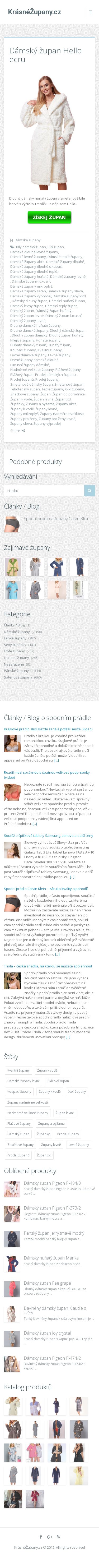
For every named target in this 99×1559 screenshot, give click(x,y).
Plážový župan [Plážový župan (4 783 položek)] (58, 1081)
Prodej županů (22, 379)
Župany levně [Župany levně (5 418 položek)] (51, 1144)
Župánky (17, 404)
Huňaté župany (48, 340)
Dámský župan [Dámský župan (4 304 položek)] (18, 1134)
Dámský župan (22, 310)
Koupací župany (23, 350)
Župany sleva (21, 423)
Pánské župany (16, 670)
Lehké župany (15, 638)
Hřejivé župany (22, 340)
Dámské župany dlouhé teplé (33, 271)
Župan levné (44, 399)
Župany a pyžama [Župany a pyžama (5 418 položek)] (51, 1123)
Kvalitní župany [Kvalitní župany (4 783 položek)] (18, 1070)
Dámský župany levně (27, 320)
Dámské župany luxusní (31, 281)
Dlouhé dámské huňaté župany (35, 325)
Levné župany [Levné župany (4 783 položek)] (79, 1144)
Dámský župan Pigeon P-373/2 (52, 1208)
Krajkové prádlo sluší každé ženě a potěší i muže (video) (48, 729)
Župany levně (46, 409)
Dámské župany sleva (65, 291)
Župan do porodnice (68, 394)
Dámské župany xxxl (69, 296)
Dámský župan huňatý (54, 310)
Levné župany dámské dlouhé (34, 359)
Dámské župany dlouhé (65, 261)
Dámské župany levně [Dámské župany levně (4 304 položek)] (23, 1081)
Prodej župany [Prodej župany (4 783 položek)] (68, 1134)
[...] (56, 760)
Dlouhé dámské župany (29, 330)
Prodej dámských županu (55, 374)
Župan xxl (63, 399)
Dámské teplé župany (65, 256)
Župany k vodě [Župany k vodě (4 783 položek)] (50, 1091)
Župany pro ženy (23, 418)
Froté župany (14, 651)
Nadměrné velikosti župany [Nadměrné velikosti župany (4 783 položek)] (27, 1113)
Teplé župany (52, 389)
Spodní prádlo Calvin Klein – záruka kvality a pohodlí (46, 888)
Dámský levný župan (27, 305)
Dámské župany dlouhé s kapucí (36, 266)
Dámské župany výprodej (30, 296)
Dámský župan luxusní (63, 315)
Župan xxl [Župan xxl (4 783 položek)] (44, 1155)
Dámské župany (28, 240)
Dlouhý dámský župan (68, 330)
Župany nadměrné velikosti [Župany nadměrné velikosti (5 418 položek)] (27, 1102)
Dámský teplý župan (61, 305)
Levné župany (59, 355)
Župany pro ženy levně (57, 418)
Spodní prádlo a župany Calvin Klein (56, 519)
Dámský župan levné (27, 315)
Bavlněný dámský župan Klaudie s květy (55, 1310)
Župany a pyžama (40, 404)
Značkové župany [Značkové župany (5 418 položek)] (20, 1144)
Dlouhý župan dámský (30, 335)
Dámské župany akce (27, 261)
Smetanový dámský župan (31, 384)
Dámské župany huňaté (29, 276)
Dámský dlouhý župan (30, 300)
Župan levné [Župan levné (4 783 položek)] (65, 1113)
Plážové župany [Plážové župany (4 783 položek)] (19, 1123)
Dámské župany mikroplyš (31, 286)
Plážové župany (68, 369)
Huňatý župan (59, 345)
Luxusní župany (16, 657)
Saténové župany (18, 677)
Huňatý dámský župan (28, 345)
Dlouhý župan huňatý (66, 335)
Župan (45, 394)
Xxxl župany (74, 389)
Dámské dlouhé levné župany (34, 252)
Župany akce (66, 404)
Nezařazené (14, 664)
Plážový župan (22, 374)
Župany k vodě (22, 409)
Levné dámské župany (28, 355)
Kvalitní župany (49, 350)
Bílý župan (56, 247)
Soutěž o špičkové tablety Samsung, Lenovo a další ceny (48, 835)
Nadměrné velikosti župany (32, 369)
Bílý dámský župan (31, 247)
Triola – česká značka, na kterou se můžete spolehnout (48, 966)
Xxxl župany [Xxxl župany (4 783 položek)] (77, 1091)
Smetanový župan (68, 384)
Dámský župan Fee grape (47, 1283)
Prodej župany (47, 379)
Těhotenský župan (25, 389)
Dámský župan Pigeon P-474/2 (52, 1358)
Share (17, 430)
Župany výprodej (47, 423)
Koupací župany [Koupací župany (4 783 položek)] (19, 1091)
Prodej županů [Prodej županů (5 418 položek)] (18, 1155)
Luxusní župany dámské (29, 364)
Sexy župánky (15, 644)
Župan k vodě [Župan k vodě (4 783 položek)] (47, 1070)
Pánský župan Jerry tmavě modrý (54, 1233)
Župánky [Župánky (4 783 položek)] (43, 1134)
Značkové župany (24, 394)
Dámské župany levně (68, 276)
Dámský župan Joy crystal (47, 1333)
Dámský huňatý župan (67, 300)
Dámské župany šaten (28, 291)
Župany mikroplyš (24, 413)
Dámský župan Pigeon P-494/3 (52, 1183)
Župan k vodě (21, 399)
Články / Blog (14, 625)
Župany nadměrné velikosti (62, 413)
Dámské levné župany (28, 256)
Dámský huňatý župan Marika (51, 1258)
